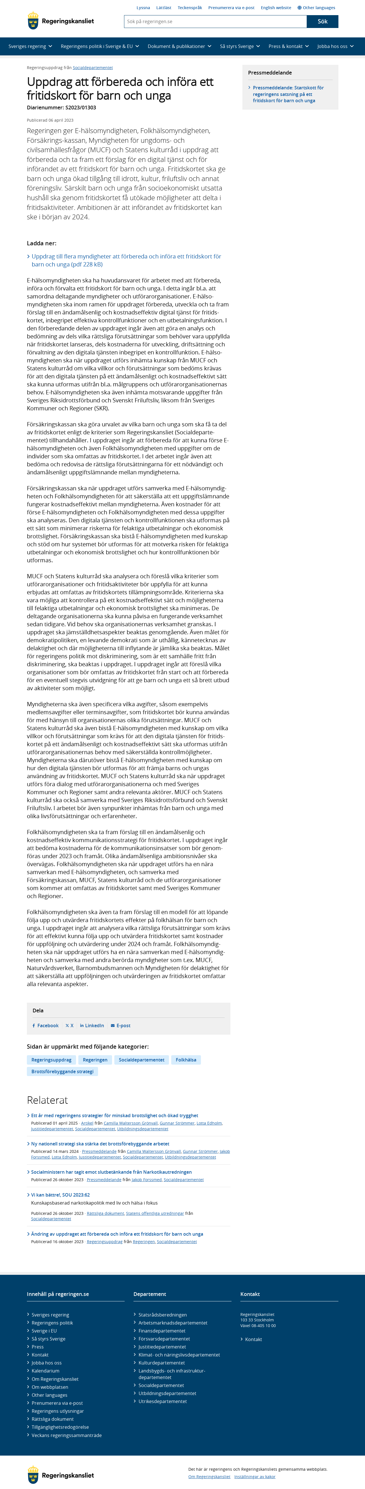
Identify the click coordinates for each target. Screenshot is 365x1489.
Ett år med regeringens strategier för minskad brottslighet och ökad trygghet (114, 1115)
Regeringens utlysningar (58, 1411)
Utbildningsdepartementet (142, 1128)
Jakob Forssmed (147, 1179)
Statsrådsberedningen (163, 1315)
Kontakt (40, 1355)
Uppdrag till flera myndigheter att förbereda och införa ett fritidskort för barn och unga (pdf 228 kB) (126, 260)
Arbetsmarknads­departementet (173, 1323)
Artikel (87, 1123)
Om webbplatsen (50, 1387)
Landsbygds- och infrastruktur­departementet (172, 1374)
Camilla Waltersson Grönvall (131, 1123)
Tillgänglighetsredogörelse (60, 1427)
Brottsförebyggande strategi (62, 1071)
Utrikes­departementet (163, 1401)
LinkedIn (94, 1025)
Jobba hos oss (47, 1363)
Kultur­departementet (162, 1363)
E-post (123, 1025)
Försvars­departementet (164, 1339)
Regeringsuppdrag (51, 1060)
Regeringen (95, 1060)
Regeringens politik (52, 1323)
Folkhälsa (186, 1060)
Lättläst (163, 7)
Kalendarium (45, 1371)
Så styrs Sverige (48, 1339)
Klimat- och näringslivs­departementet (179, 1355)
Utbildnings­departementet (167, 1393)
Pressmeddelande (99, 1151)
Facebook (48, 1025)
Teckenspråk (190, 7)
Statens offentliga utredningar (155, 1213)
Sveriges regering (50, 1315)
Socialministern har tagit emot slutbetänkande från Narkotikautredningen (111, 1172)
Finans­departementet (162, 1331)
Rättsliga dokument (105, 1213)
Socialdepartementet (93, 67)
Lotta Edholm (209, 1123)
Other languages (316, 7)
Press (38, 1347)
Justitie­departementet (162, 1347)
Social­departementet (161, 1385)
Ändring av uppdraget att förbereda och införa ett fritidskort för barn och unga (117, 1234)
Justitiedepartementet (52, 1128)
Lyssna (143, 7)
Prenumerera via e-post (231, 7)
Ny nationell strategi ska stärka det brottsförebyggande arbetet (100, 1144)
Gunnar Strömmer (177, 1123)
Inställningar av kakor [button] (255, 1476)
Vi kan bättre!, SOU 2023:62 (60, 1195)
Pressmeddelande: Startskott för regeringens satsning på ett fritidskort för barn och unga (288, 94)
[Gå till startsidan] (61, 20)
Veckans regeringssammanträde (67, 1435)
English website (276, 7)
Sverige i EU (44, 1331)
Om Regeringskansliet (55, 1379)
